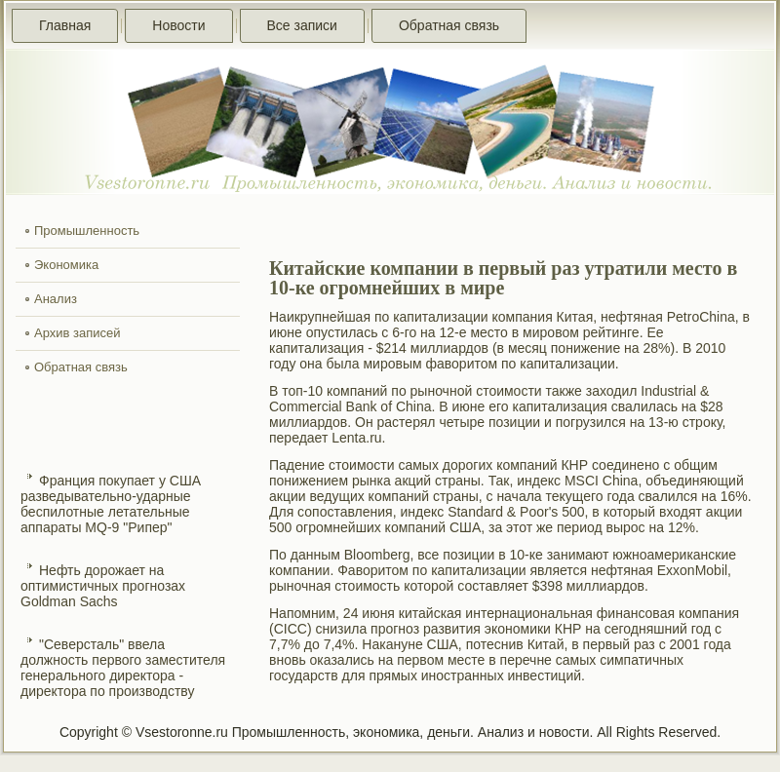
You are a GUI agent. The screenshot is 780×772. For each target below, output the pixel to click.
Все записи (302, 25)
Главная (65, 25)
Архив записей (77, 333)
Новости (178, 25)
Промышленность (86, 230)
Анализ (55, 298)
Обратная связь (449, 25)
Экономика (66, 264)
